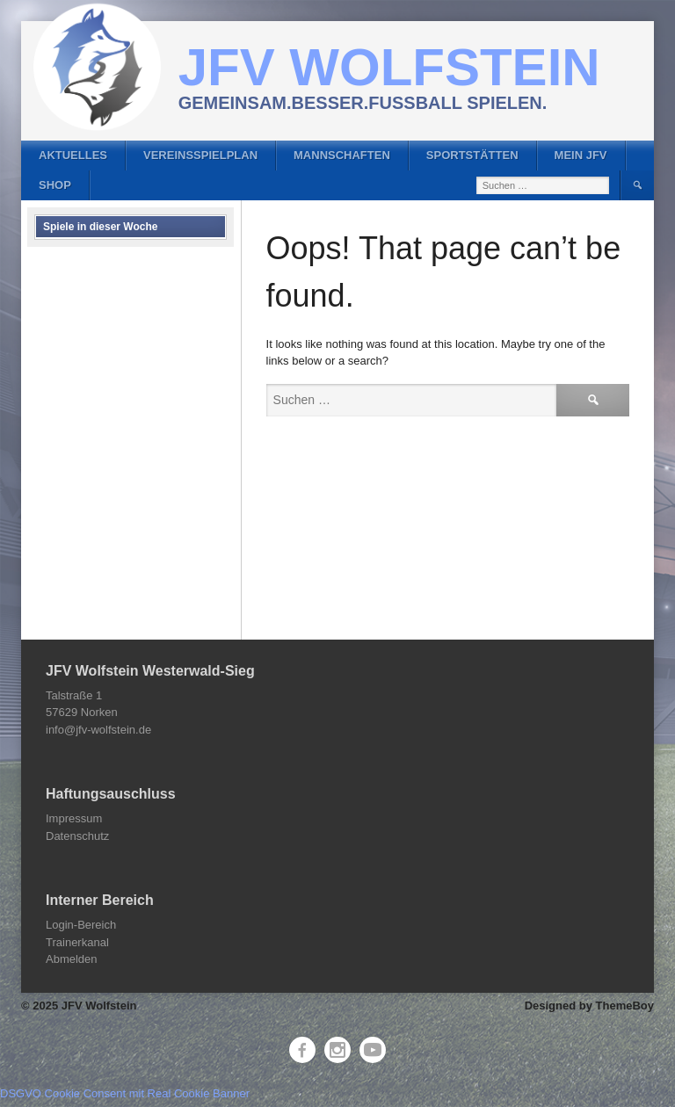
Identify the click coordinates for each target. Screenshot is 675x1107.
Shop (55, 185)
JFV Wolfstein (389, 67)
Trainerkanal (77, 942)
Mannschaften (342, 155)
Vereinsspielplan (200, 155)
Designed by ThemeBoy (589, 1005)
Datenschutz (77, 836)
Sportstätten (472, 155)
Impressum (74, 818)
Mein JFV (581, 155)
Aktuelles (73, 155)
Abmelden (72, 959)
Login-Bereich (81, 924)
